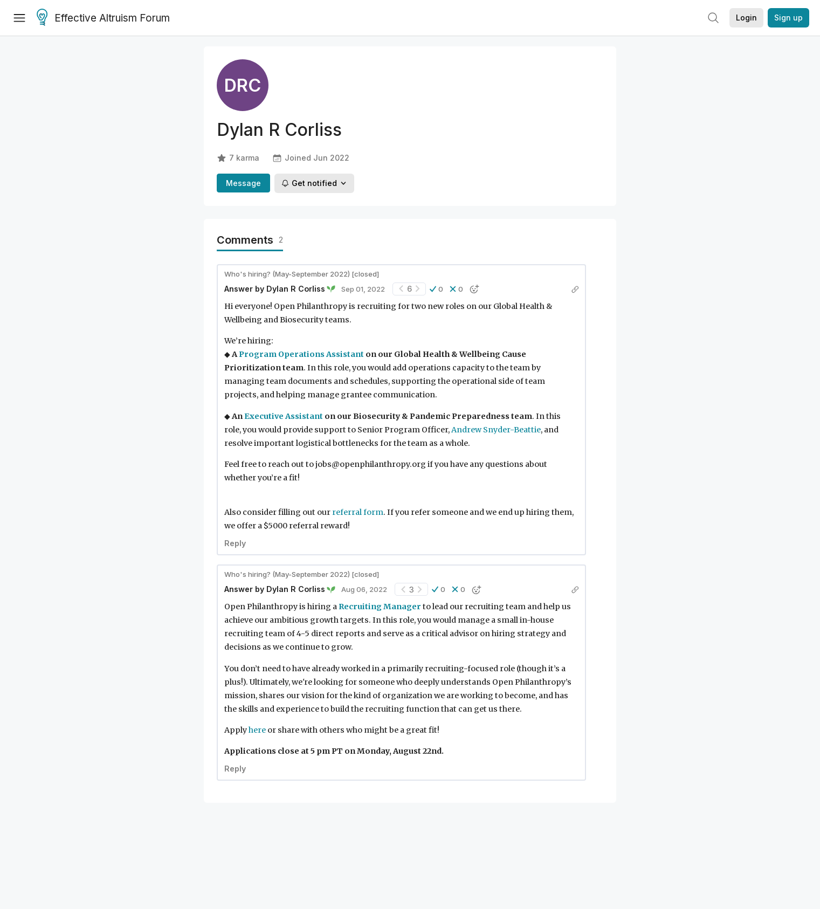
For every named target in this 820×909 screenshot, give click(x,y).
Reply (235, 543)
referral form (357, 512)
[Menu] (19, 18)
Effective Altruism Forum (103, 18)
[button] (436, 289)
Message (243, 183)
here (257, 730)
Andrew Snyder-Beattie (496, 430)
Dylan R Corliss (295, 288)
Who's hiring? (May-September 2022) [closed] (301, 274)
